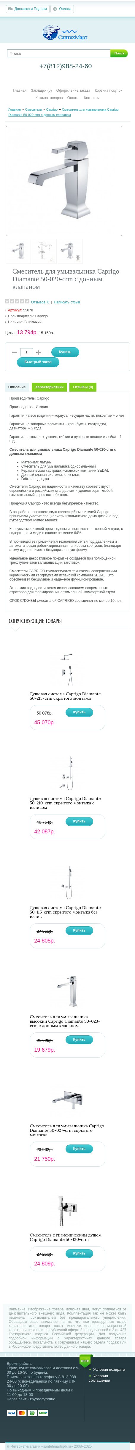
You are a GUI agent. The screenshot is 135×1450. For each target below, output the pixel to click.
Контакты (91, 98)
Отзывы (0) (83, 387)
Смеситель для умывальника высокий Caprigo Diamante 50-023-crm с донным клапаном (65, 1021)
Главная (20, 90)
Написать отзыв (67, 302)
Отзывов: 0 (40, 302)
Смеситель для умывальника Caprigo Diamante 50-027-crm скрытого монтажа (67, 1130)
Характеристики (49, 387)
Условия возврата (109, 1369)
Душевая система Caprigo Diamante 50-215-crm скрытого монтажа (65, 696)
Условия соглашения (99, 1378)
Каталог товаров (49, 98)
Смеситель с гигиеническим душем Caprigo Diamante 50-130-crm (65, 1237)
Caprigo (52, 109)
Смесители (33, 109)
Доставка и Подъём (31, 9)
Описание (17, 387)
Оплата (65, 9)
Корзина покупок (108, 90)
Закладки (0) (41, 90)
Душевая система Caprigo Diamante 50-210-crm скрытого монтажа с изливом (65, 803)
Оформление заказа (73, 90)
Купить (79, 712)
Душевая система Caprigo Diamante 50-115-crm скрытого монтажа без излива (65, 912)
